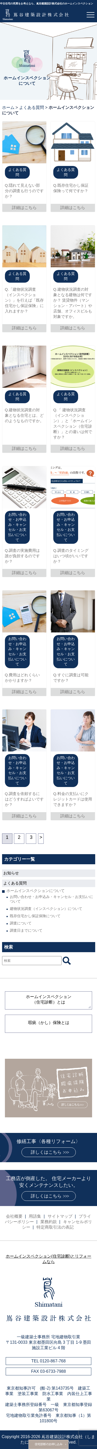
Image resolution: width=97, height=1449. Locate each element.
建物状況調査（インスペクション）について (46, 909)
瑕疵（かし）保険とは (48, 1022)
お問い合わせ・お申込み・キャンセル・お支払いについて (51, 899)
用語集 (35, 1216)
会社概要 (14, 1216)
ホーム (8, 107)
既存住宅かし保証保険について (35, 916)
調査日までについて (26, 930)
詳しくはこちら (46, 1152)
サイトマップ (60, 1216)
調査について (21, 923)
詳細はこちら (24, 207)
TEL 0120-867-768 (48, 1361)
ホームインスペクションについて (35, 890)
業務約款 (48, 1222)
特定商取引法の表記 (55, 1227)
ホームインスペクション (48, 999)
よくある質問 (31, 107)
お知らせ (11, 873)
